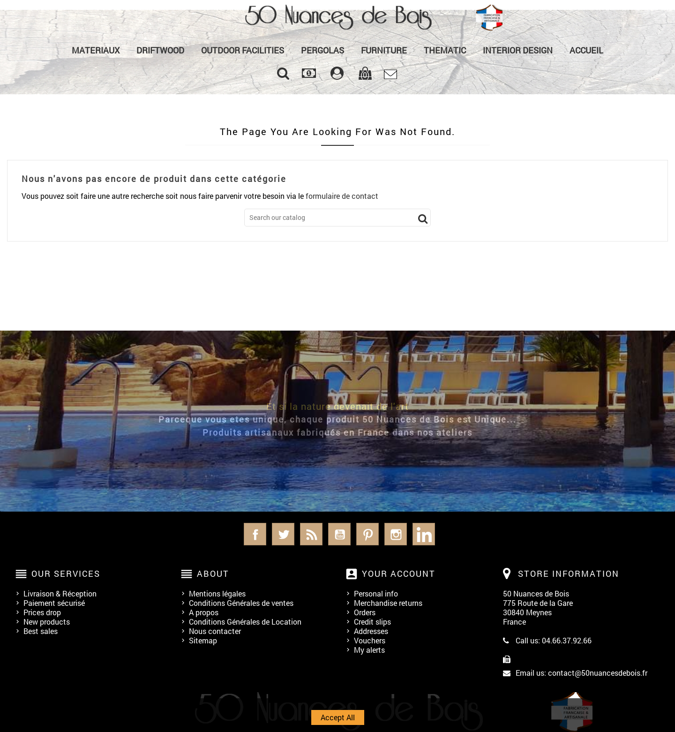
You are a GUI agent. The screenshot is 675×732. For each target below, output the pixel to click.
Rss (311, 534)
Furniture (384, 50)
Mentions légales (217, 593)
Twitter (283, 534)
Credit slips (372, 621)
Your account (398, 573)
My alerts (369, 650)
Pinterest (367, 534)
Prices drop (42, 612)
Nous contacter (215, 631)
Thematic (445, 50)
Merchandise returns (388, 603)
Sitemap (203, 640)
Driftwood (160, 50)
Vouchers (369, 640)
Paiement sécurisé (54, 603)
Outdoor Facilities (242, 50)
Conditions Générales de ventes (241, 603)
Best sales (40, 631)
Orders (364, 612)
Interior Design (518, 50)
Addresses (371, 631)
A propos (203, 612)
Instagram (395, 534)
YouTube (339, 534)
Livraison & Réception (60, 593)
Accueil (586, 50)
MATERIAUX (96, 50)
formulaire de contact (342, 196)
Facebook (255, 534)
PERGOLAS (322, 50)
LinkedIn (424, 534)
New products (46, 621)
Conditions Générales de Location (245, 621)
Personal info (376, 593)
